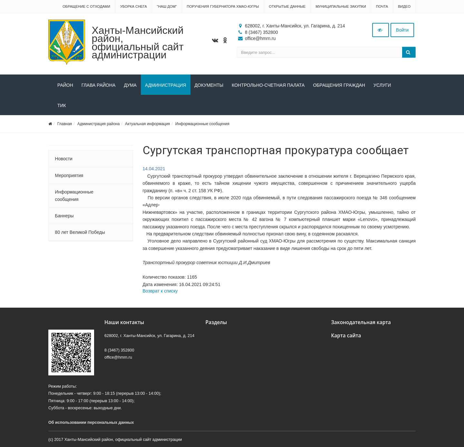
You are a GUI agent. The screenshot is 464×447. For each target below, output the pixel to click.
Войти (402, 30)
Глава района (99, 85)
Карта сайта (346, 335)
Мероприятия (69, 175)
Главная (64, 124)
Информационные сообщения (202, 124)
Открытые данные (287, 6)
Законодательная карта (361, 322)
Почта (382, 6)
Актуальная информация (147, 124)
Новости (63, 158)
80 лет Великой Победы (80, 232)
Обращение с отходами (86, 6)
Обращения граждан (339, 85)
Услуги (382, 85)
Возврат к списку (160, 290)
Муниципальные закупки (340, 6)
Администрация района (98, 124)
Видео (404, 6)
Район (65, 85)
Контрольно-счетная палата (268, 85)
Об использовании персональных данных (91, 422)
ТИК (61, 105)
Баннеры (64, 215)
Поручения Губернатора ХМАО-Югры (223, 6)
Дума (130, 85)
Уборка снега (133, 6)
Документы (209, 85)
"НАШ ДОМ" (167, 6)
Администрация (165, 85)
